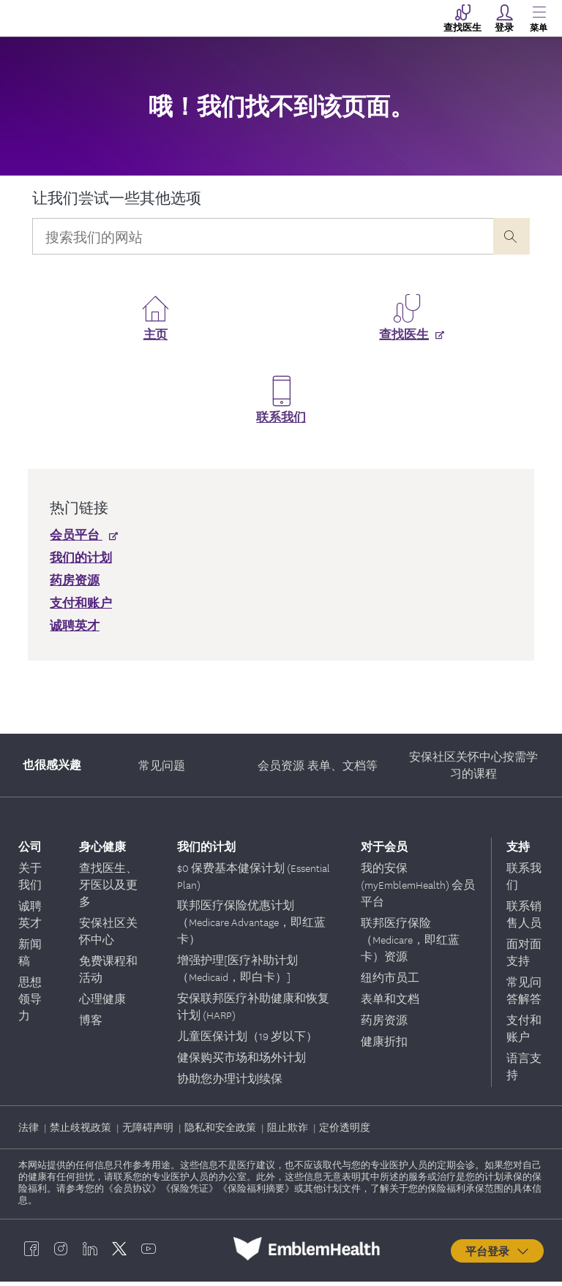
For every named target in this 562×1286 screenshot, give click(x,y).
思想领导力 (30, 1003)
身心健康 (102, 850)
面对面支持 (524, 956)
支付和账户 (524, 1032)
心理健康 (102, 1003)
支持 (518, 850)
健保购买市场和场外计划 (241, 1061)
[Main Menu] (538, 18)
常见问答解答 (524, 994)
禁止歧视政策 (81, 1131)
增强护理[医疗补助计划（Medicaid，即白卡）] (237, 972)
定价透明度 (344, 1131)
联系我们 (281, 422)
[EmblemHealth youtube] (148, 1253)
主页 (155, 339)
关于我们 (30, 880)
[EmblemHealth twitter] (119, 1253)
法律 (29, 1131)
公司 (30, 850)
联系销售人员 (524, 918)
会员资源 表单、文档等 (318, 770)
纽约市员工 (390, 982)
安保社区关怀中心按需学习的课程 (473, 769)
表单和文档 (390, 1003)
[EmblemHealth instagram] (61, 1253)
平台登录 (498, 1255)
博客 (90, 1024)
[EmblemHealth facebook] (31, 1253)
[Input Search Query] (262, 236)
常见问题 (161, 770)
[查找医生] (406, 346)
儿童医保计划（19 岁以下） (247, 1040)
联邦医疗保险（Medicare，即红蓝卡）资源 (410, 944)
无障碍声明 (149, 1131)
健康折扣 (384, 1045)
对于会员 (384, 850)
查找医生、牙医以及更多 (108, 889)
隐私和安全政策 (221, 1131)
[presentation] (511, 236)
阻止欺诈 (288, 1131)
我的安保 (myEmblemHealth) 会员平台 (418, 889)
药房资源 (384, 1024)
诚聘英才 (30, 918)
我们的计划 (206, 850)
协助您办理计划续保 (229, 1083)
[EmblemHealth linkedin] (90, 1253)
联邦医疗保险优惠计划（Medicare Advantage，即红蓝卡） (251, 926)
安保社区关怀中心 (108, 935)
